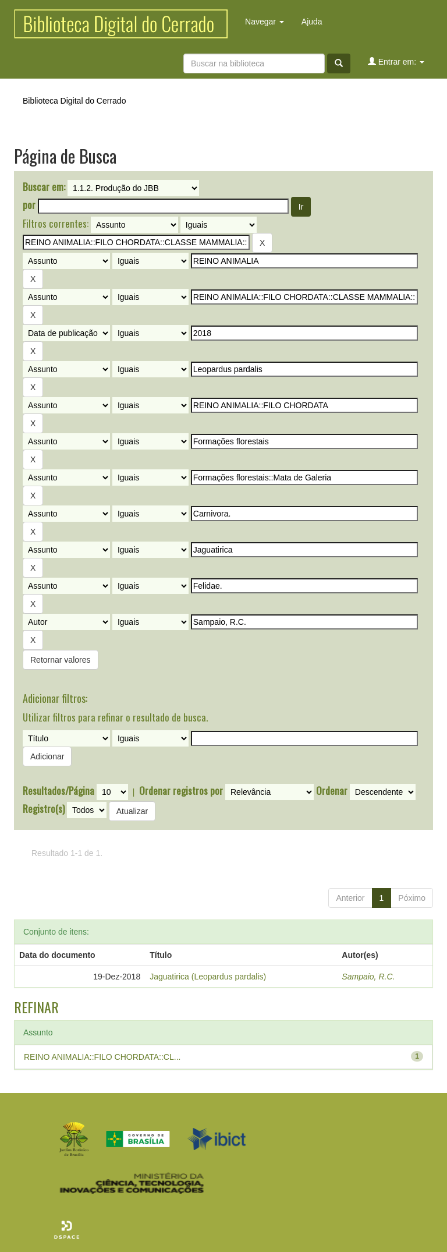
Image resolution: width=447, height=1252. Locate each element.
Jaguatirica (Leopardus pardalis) (208, 976)
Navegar (264, 21)
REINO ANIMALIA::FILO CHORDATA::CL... (102, 1057)
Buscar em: (44, 187)
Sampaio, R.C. (368, 976)
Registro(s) (44, 809)
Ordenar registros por (181, 791)
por (29, 205)
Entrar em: (396, 61)
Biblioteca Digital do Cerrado (74, 100)
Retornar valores (60, 659)
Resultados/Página (58, 791)
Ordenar (331, 791)
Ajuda (311, 21)
